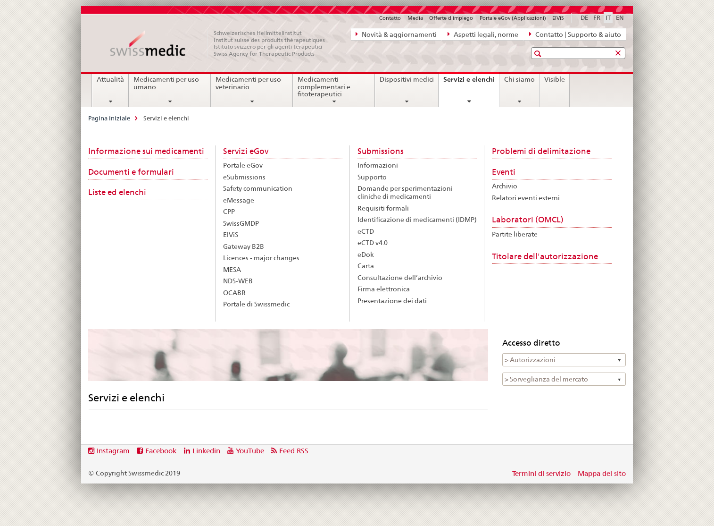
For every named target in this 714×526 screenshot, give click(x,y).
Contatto (390, 18)
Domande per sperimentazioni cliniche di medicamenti (405, 192)
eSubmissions (244, 177)
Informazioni (377, 165)
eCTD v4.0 (372, 242)
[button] (538, 53)
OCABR (234, 293)
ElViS (558, 18)
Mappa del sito (602, 473)
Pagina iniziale (109, 118)
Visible (554, 79)
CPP (229, 211)
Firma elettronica (383, 289)
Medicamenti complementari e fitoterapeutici (324, 87)
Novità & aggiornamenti (396, 34)
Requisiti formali (383, 208)
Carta (365, 266)
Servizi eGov (245, 151)
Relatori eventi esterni (526, 198)
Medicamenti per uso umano (166, 83)
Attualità (110, 79)
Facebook (160, 450)
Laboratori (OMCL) (528, 219)
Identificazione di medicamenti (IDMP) (417, 219)
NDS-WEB (238, 281)
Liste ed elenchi (117, 192)
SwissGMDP (241, 223)
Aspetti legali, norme (483, 34)
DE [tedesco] (584, 17)
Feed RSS (293, 450)
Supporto (372, 177)
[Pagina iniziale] (222, 43)
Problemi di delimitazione (541, 151)
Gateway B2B (243, 246)
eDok (365, 254)
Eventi (503, 172)
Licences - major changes (261, 258)
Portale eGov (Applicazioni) (513, 18)
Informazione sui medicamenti (146, 151)
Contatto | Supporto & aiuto (575, 34)
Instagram (113, 450)
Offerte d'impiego (451, 18)
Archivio (504, 186)
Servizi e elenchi (471, 83)
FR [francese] (596, 17)
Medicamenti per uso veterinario (248, 83)
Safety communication (257, 188)
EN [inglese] (620, 17)
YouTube (250, 450)
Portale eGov (243, 165)
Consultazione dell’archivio (399, 277)
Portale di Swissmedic (256, 304)
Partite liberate (515, 234)
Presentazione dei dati (392, 301)
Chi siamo (519, 79)
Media (415, 18)
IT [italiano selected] (608, 17)
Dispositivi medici (407, 79)
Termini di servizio (541, 473)
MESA (232, 269)
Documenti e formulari (131, 172)
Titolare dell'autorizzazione (545, 256)
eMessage (238, 200)
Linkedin (206, 450)
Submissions (380, 151)
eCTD (365, 231)
